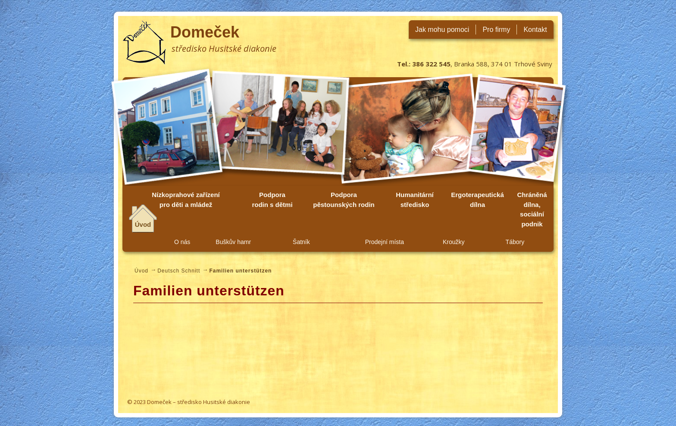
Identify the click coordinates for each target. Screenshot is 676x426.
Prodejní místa (384, 241)
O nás (182, 241)
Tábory (515, 241)
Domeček (204, 32)
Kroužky (454, 241)
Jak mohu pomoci (442, 29)
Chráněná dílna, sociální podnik (532, 209)
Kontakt (535, 29)
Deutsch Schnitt (178, 271)
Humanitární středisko (415, 199)
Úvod (143, 224)
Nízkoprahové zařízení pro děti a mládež (186, 199)
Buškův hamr (233, 241)
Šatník (301, 241)
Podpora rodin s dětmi (272, 199)
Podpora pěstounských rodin (344, 199)
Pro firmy (496, 29)
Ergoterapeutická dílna (477, 199)
